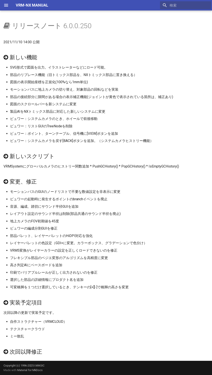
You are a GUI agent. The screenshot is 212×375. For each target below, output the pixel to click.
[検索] (185, 5)
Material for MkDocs (30, 370)
